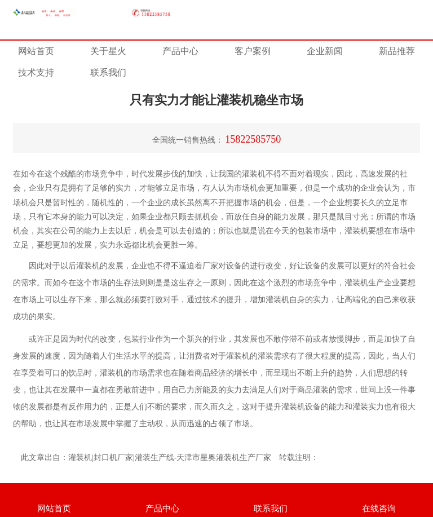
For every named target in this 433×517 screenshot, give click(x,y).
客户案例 (253, 51)
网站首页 (36, 51)
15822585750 (253, 139)
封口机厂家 (113, 457)
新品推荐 (397, 51)
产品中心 (180, 51)
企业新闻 (325, 51)
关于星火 (108, 51)
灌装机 (356, 231)
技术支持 (36, 72)
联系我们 (108, 72)
